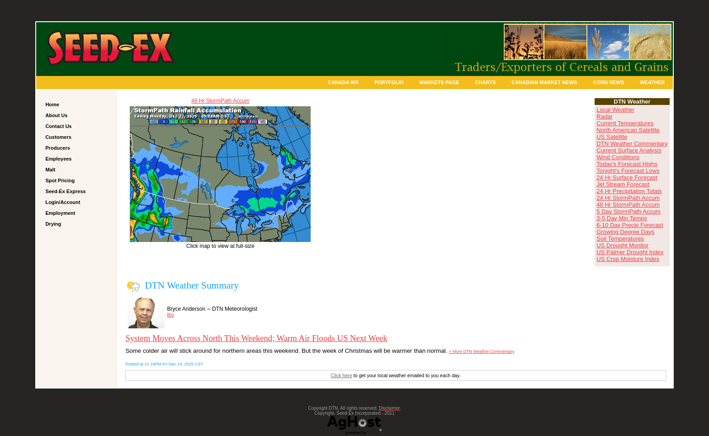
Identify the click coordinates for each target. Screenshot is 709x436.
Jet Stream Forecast (622, 184)
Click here (341, 375)
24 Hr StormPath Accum (627, 197)
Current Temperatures (624, 123)
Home (52, 104)
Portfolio (388, 82)
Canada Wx (343, 82)
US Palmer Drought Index (629, 252)
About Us (56, 115)
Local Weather (615, 109)
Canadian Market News (544, 82)
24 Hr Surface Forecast (626, 177)
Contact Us (58, 126)
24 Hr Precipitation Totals (629, 191)
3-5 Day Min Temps (621, 218)
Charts (485, 82)
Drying (53, 224)
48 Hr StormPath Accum (220, 101)
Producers (57, 148)
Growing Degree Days (625, 231)
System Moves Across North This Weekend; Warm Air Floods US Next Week (256, 338)
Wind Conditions (617, 157)
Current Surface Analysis (628, 150)
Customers (58, 137)
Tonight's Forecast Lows (627, 170)
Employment (60, 213)
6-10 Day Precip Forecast (629, 225)
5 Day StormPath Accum (628, 211)
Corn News (608, 82)
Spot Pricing (60, 180)
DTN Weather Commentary (631, 143)
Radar (604, 116)
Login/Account (62, 202)
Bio (170, 315)
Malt (50, 169)
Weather (652, 82)
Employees (58, 158)
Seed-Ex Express (65, 191)
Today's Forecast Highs (626, 164)
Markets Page (439, 82)
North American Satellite (627, 130)
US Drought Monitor (622, 245)
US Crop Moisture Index (627, 259)
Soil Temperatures (620, 238)
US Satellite (611, 136)
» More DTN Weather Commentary (481, 351)
